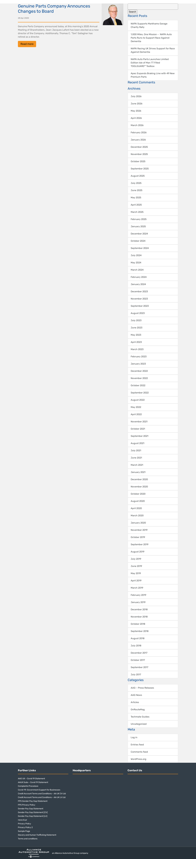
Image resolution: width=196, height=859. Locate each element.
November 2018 (139, 616)
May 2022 (136, 407)
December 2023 (139, 291)
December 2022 (139, 371)
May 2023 (136, 334)
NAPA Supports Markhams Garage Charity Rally (149, 25)
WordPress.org (138, 759)
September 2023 (140, 306)
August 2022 (138, 399)
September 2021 (139, 436)
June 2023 (136, 327)
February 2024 (139, 277)
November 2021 (139, 421)
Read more (27, 44)
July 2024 (136, 255)
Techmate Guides (140, 716)
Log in (134, 737)
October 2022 (138, 385)
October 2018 (138, 624)
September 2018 (139, 631)
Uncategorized (139, 724)
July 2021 (136, 450)
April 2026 (136, 118)
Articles (135, 702)
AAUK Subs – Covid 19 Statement (33, 782)
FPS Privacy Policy (26, 805)
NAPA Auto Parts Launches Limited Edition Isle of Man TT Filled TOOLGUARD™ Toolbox (150, 63)
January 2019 (138, 602)
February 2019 (138, 595)
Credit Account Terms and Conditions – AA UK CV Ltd (42, 793)
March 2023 (137, 349)
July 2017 (136, 674)
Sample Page (24, 831)
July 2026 (136, 96)
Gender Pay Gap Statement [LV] (32, 816)
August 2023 (138, 313)
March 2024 (137, 269)
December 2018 (139, 609)
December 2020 (139, 479)
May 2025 (136, 197)
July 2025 (136, 183)
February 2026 (139, 132)
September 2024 (140, 248)
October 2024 (138, 241)
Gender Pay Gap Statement (30, 808)
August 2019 (137, 551)
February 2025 (139, 219)
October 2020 (138, 493)
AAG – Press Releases (142, 687)
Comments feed (139, 751)
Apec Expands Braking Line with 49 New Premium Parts (153, 75)
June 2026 (136, 103)
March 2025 (137, 212)
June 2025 (136, 190)
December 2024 (139, 233)
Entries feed (137, 744)
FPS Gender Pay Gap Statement (32, 801)
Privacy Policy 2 (25, 827)
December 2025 (139, 147)
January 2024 (138, 284)
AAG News (136, 695)
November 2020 (139, 486)
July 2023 (136, 320)
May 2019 (136, 573)
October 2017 (138, 660)
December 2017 (139, 652)
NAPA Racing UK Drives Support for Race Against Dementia (153, 50)
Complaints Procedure (28, 786)
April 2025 (136, 204)
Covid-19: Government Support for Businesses (39, 790)
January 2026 (138, 139)
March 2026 (137, 125)
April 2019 (136, 580)
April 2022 (136, 414)
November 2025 (139, 154)
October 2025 (138, 161)
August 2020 (138, 501)
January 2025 (138, 226)
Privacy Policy (24, 823)
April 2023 (136, 342)
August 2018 (137, 638)
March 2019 (137, 587)
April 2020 (136, 508)
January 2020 (138, 522)
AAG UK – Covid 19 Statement (31, 778)
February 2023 (139, 356)
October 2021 (138, 428)
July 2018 (136, 645)
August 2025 (138, 175)
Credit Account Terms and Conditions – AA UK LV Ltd (41, 797)
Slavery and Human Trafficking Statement (37, 835)
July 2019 (136, 558)
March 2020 (137, 515)
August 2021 (137, 443)
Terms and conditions (27, 838)
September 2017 (139, 667)
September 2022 (140, 392)
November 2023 (139, 298)
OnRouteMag (138, 709)
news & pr (22, 820)
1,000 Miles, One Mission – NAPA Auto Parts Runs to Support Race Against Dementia (151, 38)
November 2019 (139, 530)
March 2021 (137, 465)
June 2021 (136, 457)
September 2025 (140, 168)
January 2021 (138, 472)
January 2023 (138, 363)
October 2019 (138, 537)
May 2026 (136, 110)
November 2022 (139, 378)
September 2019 (139, 544)
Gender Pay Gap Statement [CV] (33, 812)
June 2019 (136, 566)
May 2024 (136, 262)
